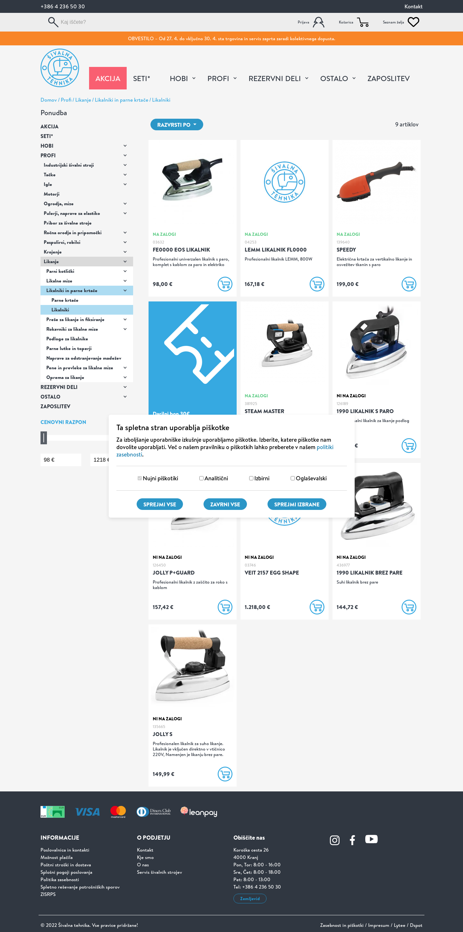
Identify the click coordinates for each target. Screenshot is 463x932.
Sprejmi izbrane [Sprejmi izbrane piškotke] (297, 504)
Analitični (216, 478)
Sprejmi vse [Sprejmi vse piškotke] (159, 504)
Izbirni (261, 478)
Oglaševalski (311, 478)
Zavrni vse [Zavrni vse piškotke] (225, 504)
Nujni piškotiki (160, 478)
